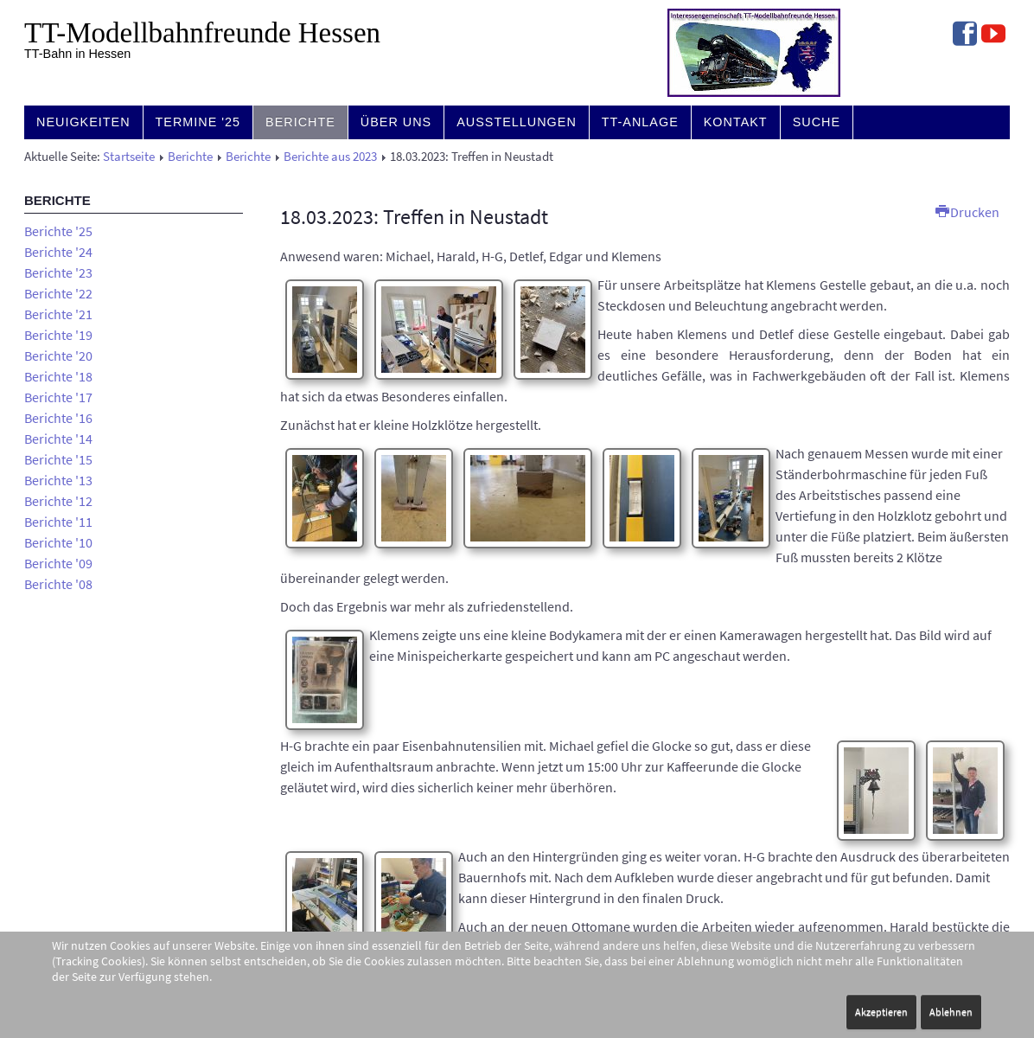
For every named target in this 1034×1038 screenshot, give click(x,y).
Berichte (300, 122)
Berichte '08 (58, 584)
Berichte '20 (58, 355)
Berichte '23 (58, 272)
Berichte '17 (58, 397)
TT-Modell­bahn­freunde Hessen (202, 32)
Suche (816, 122)
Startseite (129, 156)
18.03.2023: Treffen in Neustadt (414, 216)
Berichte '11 (58, 521)
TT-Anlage (640, 122)
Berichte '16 (58, 417)
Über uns (396, 122)
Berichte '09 (58, 563)
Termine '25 (198, 122)
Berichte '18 (58, 376)
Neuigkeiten (83, 122)
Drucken (967, 212)
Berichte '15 (58, 459)
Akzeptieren (881, 1011)
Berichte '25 (58, 231)
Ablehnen (951, 1011)
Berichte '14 (58, 438)
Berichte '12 (58, 500)
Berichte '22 (58, 293)
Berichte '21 (58, 314)
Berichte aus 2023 (330, 156)
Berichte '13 (58, 480)
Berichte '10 (58, 542)
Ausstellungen (516, 122)
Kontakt (736, 122)
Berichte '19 (58, 334)
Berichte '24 (58, 251)
